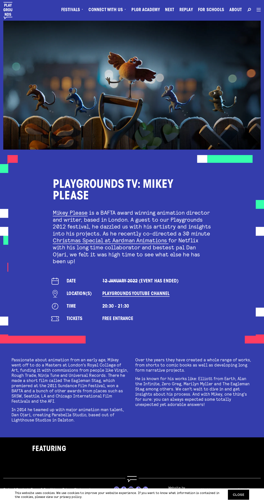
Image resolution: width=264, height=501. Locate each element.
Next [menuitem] (169, 10)
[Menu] (257, 10)
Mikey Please (70, 212)
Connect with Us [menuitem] (105, 10)
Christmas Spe (72, 240)
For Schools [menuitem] (211, 10)
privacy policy (70, 497)
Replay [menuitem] (186, 10)
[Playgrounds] (10, 10)
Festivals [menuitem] (70, 10)
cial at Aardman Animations (130, 240)
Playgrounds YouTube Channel (136, 294)
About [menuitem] (235, 10)
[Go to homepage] (132, 479)
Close (238, 494)
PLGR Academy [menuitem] (145, 10)
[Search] (249, 10)
